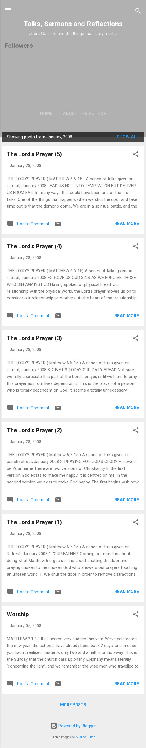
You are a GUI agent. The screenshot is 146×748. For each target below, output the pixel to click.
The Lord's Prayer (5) (34, 154)
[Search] (138, 11)
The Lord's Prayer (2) (34, 430)
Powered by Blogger (73, 725)
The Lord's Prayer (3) (34, 338)
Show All (128, 136)
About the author (84, 113)
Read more (126, 223)
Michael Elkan (85, 737)
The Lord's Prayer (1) (34, 522)
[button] (135, 155)
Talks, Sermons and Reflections (73, 24)
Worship (18, 614)
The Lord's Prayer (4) (34, 246)
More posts (73, 704)
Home (46, 113)
